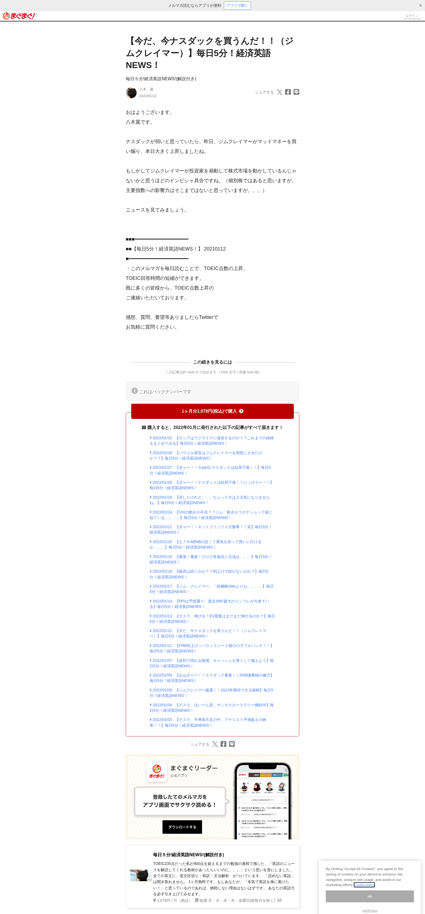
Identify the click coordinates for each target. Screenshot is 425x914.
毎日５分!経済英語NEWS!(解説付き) (161, 79)
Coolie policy (364, 894)
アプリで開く (237, 6)
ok (370, 905)
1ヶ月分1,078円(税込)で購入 (212, 411)
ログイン (410, 16)
